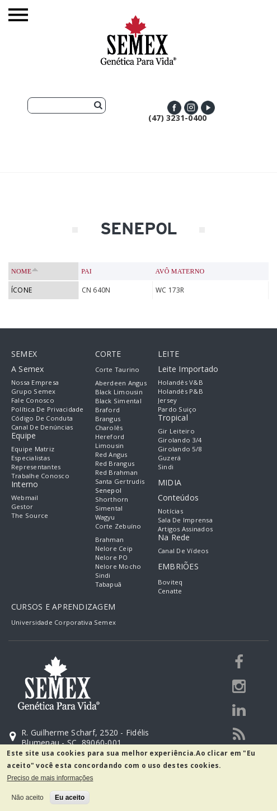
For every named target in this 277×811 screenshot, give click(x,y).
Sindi (103, 575)
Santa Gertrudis (120, 481)
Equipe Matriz (32, 449)
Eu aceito (69, 797)
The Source (29, 515)
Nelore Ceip (114, 548)
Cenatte (170, 591)
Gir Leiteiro (176, 431)
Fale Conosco (32, 400)
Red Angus (111, 454)
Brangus (108, 418)
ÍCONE (21, 290)
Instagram (191, 108)
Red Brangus (115, 463)
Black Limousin (119, 392)
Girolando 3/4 (179, 440)
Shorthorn (112, 499)
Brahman (109, 539)
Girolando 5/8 (179, 449)
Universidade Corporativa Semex (63, 622)
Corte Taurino (117, 369)
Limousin (109, 445)
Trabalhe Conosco (40, 475)
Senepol (108, 490)
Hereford (110, 436)
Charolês (109, 427)
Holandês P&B (180, 391)
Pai (86, 271)
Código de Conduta (42, 418)
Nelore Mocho (118, 566)
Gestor (22, 506)
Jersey (167, 400)
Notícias (170, 511)
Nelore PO (111, 557)
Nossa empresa (35, 382)
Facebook (174, 108)
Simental (109, 508)
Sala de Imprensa (185, 520)
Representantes (35, 467)
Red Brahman (116, 472)
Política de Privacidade (47, 409)
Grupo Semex (33, 391)
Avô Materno (179, 271)
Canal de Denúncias (42, 427)
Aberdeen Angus (121, 383)
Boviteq (170, 582)
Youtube (208, 108)
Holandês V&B (180, 382)
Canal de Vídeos (183, 550)
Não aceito (27, 797)
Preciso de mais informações (50, 778)
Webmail (25, 497)
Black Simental (118, 401)
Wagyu (105, 517)
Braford (107, 410)
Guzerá (169, 458)
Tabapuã (108, 584)
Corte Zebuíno (118, 526)
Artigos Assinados (185, 529)
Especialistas (30, 458)
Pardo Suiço (177, 409)
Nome (25, 271)
